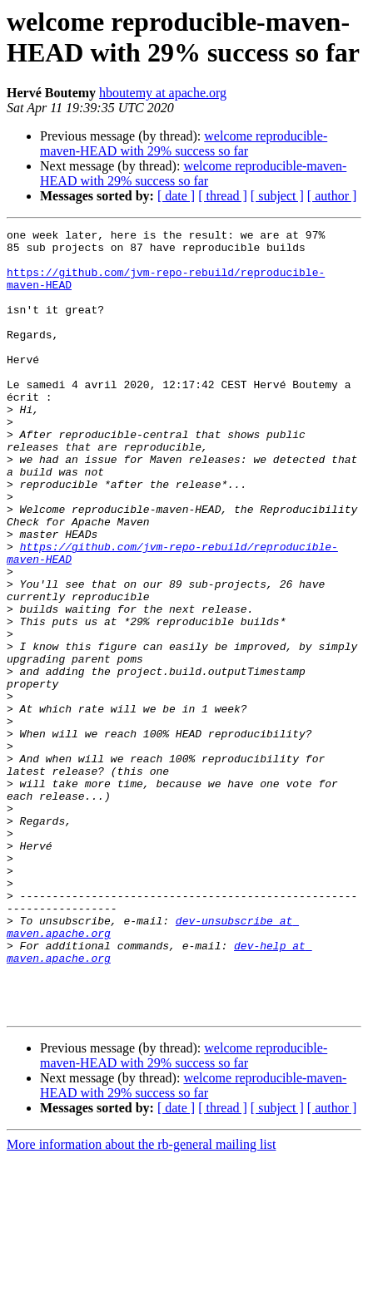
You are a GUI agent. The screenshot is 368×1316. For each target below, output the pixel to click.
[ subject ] (277, 196)
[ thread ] (222, 196)
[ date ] (176, 196)
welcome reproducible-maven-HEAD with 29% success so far (183, 143)
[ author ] (332, 196)
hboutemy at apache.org (162, 93)
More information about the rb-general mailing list (141, 1301)
